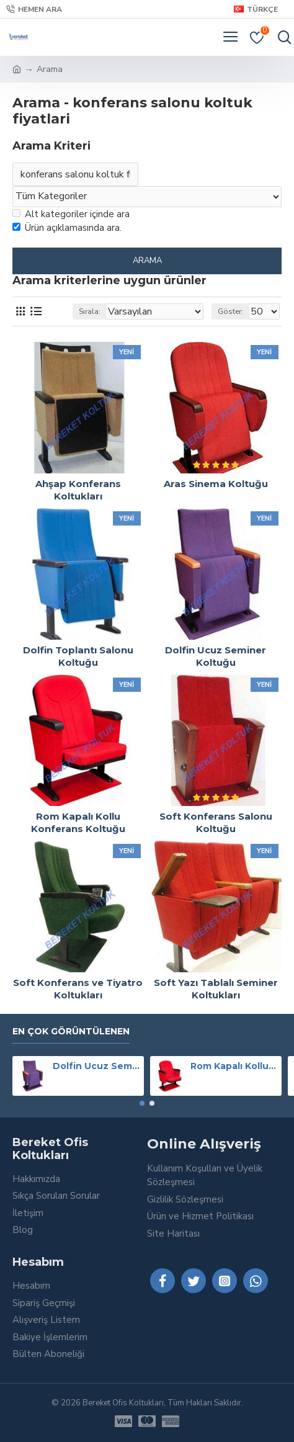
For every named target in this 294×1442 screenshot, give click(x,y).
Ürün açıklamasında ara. (67, 228)
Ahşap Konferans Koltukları (78, 490)
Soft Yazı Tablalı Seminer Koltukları (216, 989)
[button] (142, 1103)
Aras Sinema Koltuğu (216, 484)
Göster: (230, 311)
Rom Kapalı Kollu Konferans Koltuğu (78, 822)
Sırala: (89, 311)
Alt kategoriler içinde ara (71, 214)
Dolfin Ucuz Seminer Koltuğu (215, 656)
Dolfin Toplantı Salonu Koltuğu (78, 656)
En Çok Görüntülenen (71, 1031)
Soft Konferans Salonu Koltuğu (215, 822)
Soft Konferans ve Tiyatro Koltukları (78, 989)
